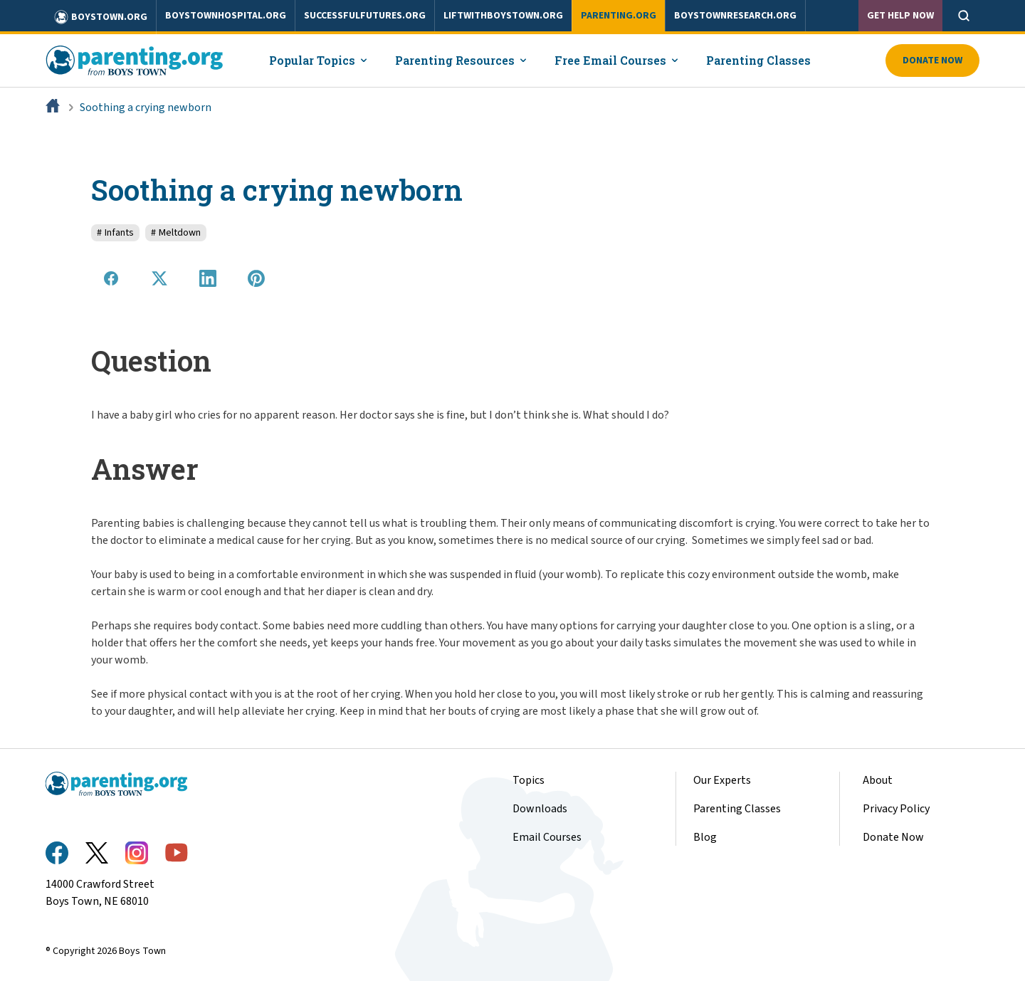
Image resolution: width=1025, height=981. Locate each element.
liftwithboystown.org (503, 16)
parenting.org (618, 16)
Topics (528, 780)
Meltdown (176, 233)
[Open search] (963, 15)
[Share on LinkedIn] (208, 278)
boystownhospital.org (225, 16)
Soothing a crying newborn (145, 107)
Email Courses (547, 837)
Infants (115, 233)
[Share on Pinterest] (256, 278)
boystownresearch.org (735, 16)
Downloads (539, 809)
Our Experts (722, 780)
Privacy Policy (896, 809)
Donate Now (932, 60)
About (878, 780)
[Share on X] (159, 278)
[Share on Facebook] (111, 278)
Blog (705, 837)
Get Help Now (900, 16)
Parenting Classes (737, 809)
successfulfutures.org (365, 16)
